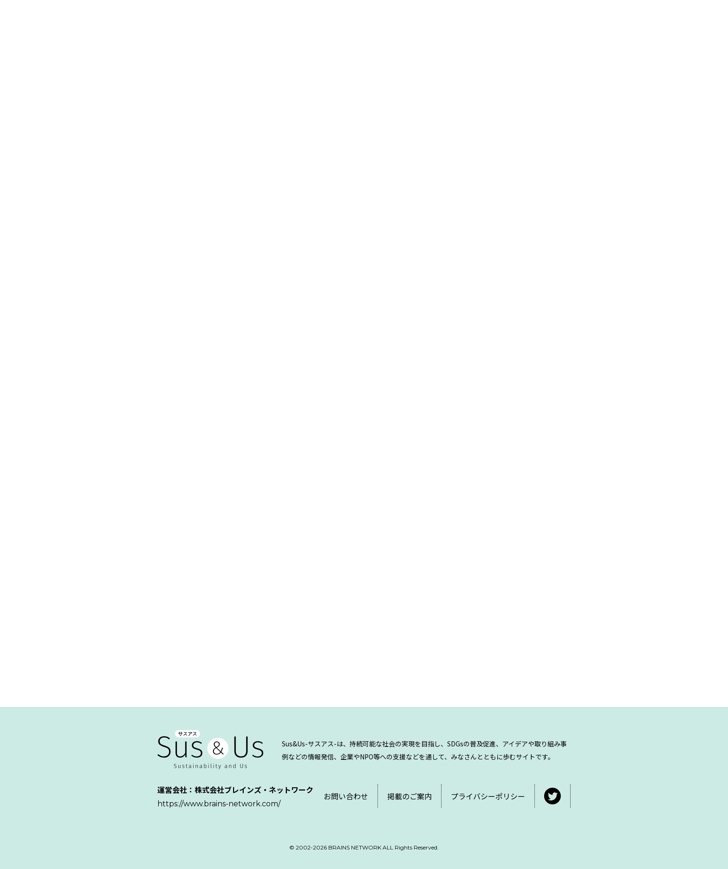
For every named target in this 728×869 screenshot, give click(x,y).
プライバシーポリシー (488, 796)
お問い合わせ (346, 796)
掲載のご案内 (409, 796)
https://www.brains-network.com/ (218, 803)
